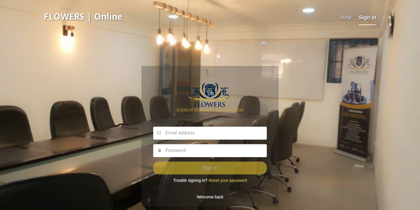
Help (346, 17)
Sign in (367, 17)
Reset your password (228, 180)
